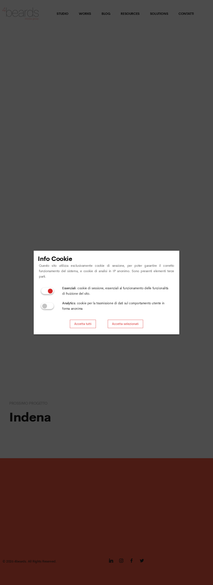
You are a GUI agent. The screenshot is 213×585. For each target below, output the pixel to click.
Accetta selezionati (125, 324)
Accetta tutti (83, 324)
